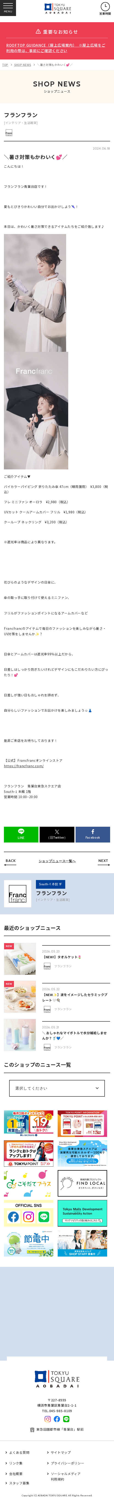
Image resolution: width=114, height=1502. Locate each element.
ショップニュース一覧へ (57, 861)
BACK (11, 861)
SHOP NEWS (22, 65)
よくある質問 (19, 1452)
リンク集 (16, 1463)
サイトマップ (61, 1452)
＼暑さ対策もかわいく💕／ (55, 65)
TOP (5, 65)
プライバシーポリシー (67, 1463)
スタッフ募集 (19, 1483)
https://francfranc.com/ (24, 766)
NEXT (103, 861)
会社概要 (16, 1473)
